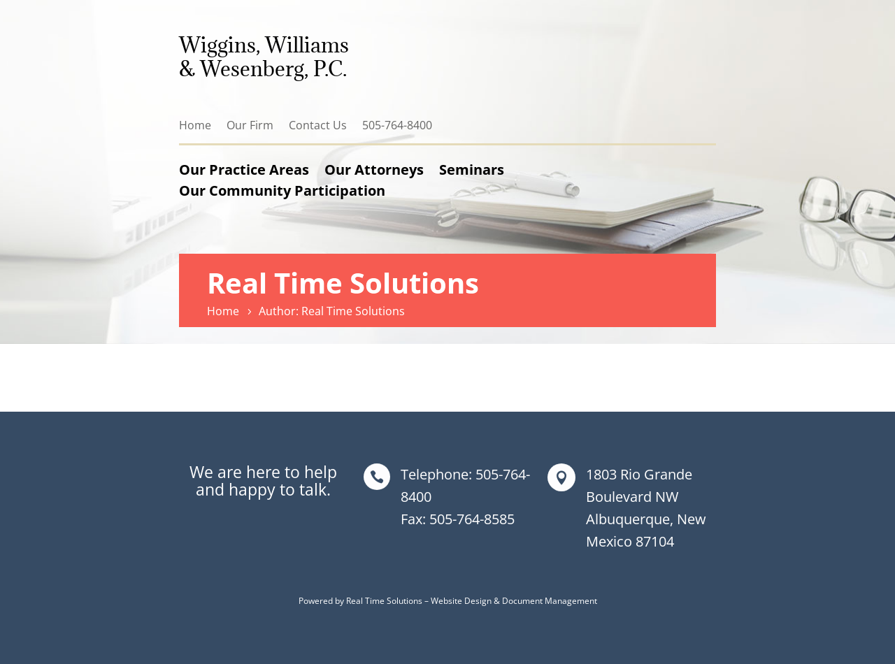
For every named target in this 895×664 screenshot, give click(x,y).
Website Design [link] (461, 601)
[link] (225, 311)
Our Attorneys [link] (374, 169)
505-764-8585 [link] (472, 519)
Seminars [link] (471, 169)
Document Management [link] (549, 601)
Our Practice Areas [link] (244, 169)
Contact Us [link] (318, 125)
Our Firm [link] (250, 125)
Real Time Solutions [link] (384, 601)
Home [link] (195, 125)
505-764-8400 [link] (397, 125)
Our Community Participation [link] (282, 190)
